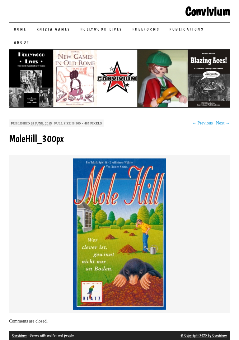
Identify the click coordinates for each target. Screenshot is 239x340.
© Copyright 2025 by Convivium (203, 335)
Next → (223, 123)
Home (20, 29)
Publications (187, 29)
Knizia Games (54, 29)
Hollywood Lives (102, 29)
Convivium (207, 11)
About (22, 42)
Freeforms (146, 29)
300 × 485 (83, 123)
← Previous (202, 123)
